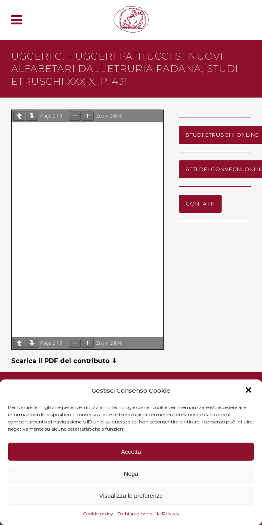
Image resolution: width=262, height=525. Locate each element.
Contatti (200, 203)
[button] (249, 390)
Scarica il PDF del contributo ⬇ (64, 361)
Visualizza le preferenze (131, 495)
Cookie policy (98, 514)
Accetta (131, 451)
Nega (131, 473)
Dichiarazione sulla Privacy (148, 514)
